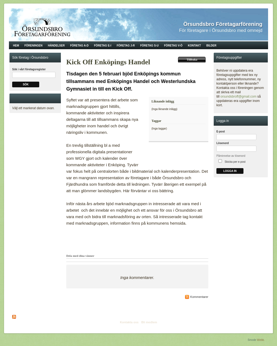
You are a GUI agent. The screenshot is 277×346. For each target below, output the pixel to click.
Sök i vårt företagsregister (29, 69)
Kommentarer (199, 296)
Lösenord (222, 143)
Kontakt (194, 45)
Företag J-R (126, 45)
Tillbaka (192, 59)
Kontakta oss (129, 322)
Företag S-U (149, 45)
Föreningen (33, 45)
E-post (220, 131)
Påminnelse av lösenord (230, 155)
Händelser (56, 45)
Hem (16, 45)
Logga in (229, 170)
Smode (252, 339)
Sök (26, 84)
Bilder (211, 45)
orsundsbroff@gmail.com (238, 96)
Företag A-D (79, 45)
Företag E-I (102, 45)
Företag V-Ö (173, 45)
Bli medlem (149, 322)
